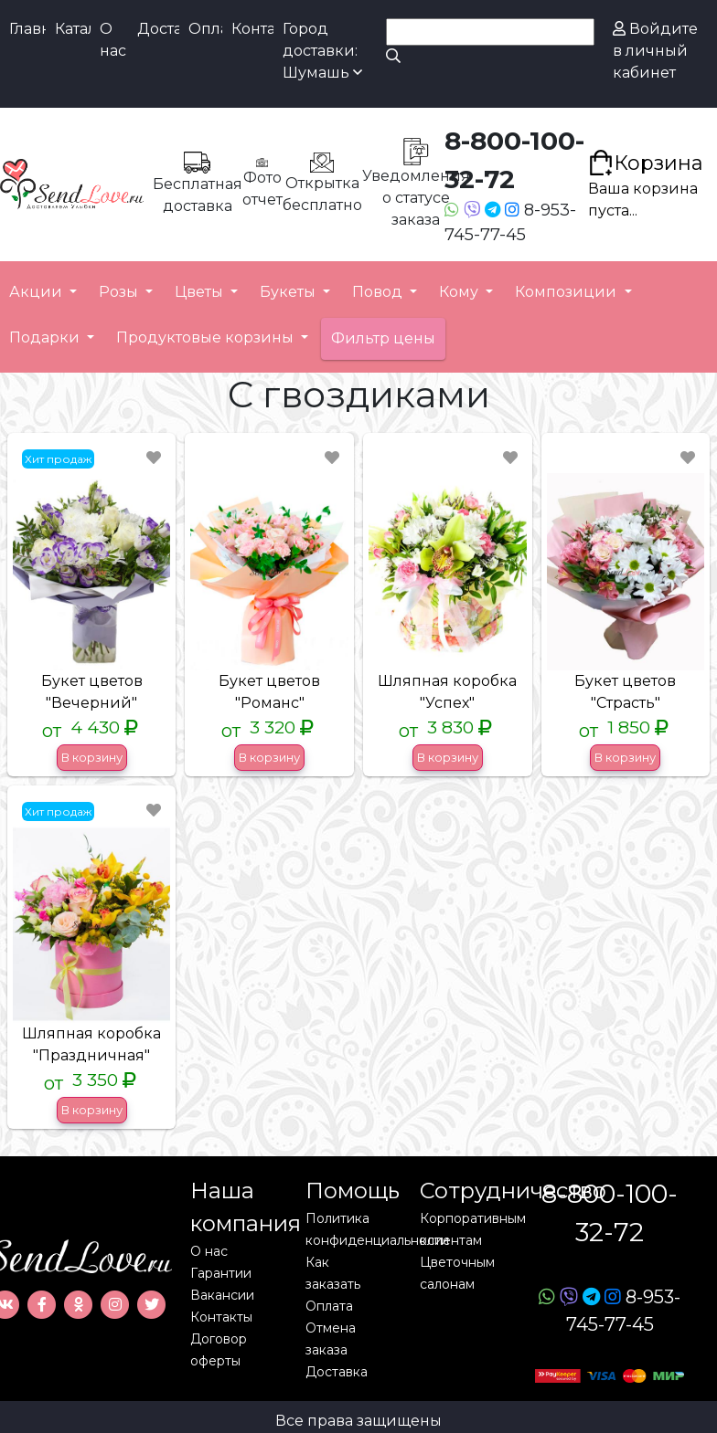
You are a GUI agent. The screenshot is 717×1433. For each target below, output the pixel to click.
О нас (113, 39)
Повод (379, 291)
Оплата (205, 28)
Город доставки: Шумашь (322, 50)
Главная (27, 28)
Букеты (289, 291)
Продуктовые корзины (206, 337)
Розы (120, 291)
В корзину (92, 757)
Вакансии (222, 1295)
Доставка (158, 28)
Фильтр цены (383, 338)
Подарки (46, 337)
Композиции (567, 291)
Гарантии (220, 1273)
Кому (460, 291)
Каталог (73, 28)
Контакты (252, 28)
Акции (37, 291)
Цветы (201, 291)
